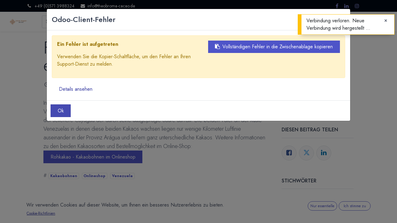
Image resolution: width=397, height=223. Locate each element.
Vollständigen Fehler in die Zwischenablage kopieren (274, 46)
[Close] (385, 21)
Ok (61, 110)
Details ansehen (75, 89)
